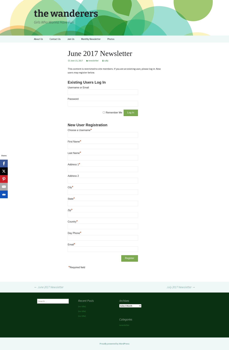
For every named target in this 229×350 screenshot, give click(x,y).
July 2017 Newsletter (181, 287)
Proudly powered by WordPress (114, 343)
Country (73, 221)
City (70, 187)
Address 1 (74, 164)
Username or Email (78, 87)
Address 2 (73, 176)
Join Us (70, 39)
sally (106, 60)
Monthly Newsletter (91, 39)
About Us (38, 39)
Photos (110, 39)
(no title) (82, 306)
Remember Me (114, 112)
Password (73, 99)
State (71, 198)
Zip (70, 210)
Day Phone (74, 233)
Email (71, 244)
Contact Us (55, 39)
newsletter (93, 60)
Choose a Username (80, 130)
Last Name (74, 153)
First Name (74, 141)
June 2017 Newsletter (48, 287)
